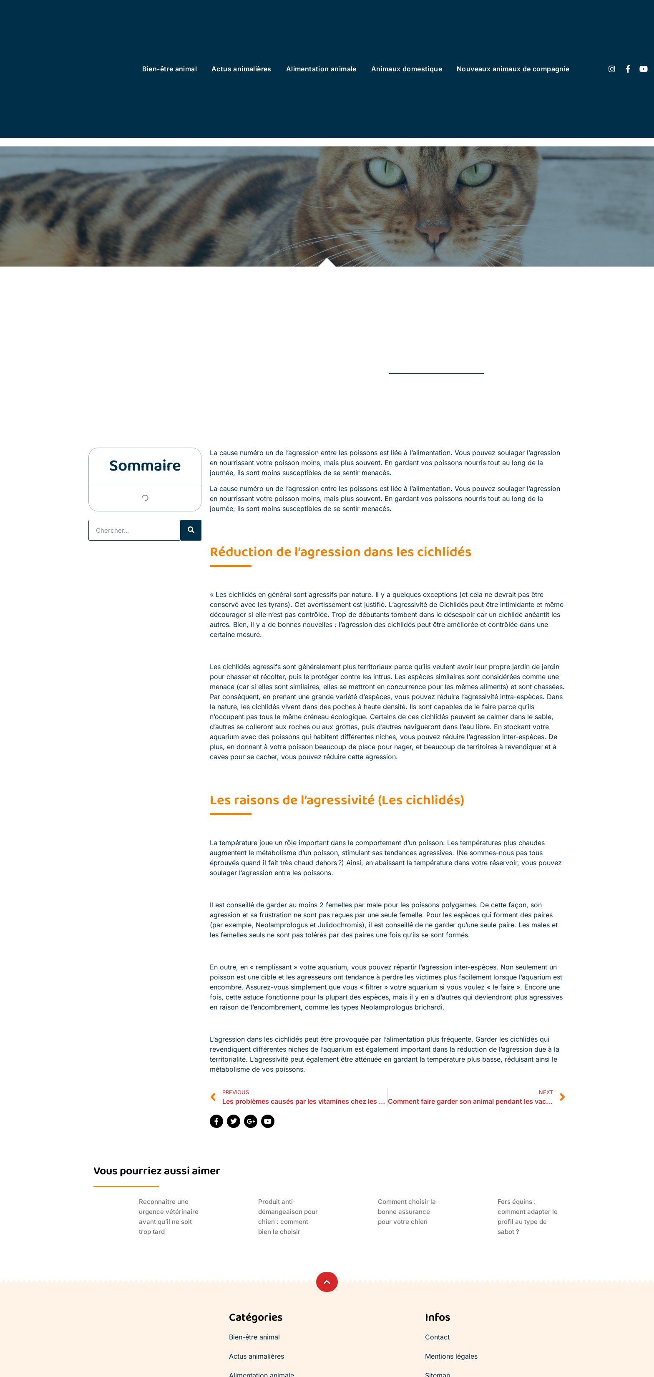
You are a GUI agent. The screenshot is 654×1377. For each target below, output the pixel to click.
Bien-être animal (169, 69)
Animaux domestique (406, 69)
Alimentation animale (321, 69)
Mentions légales (451, 1356)
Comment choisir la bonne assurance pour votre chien (407, 1212)
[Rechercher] (191, 530)
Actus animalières (241, 69)
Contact (437, 1337)
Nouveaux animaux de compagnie (513, 69)
